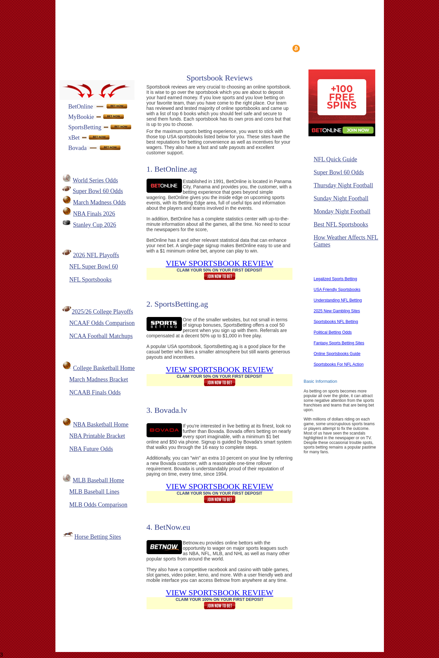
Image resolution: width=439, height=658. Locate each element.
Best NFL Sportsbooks (341, 224)
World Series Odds (95, 180)
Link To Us (203, 639)
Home (72, 48)
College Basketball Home (104, 368)
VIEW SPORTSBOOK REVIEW (219, 263)
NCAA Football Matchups (101, 336)
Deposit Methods (143, 48)
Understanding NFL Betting (338, 300)
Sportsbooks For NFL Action (339, 364)
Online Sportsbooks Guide (337, 353)
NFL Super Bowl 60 (93, 266)
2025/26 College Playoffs (102, 311)
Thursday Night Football (343, 185)
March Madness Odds (99, 202)
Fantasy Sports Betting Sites (339, 343)
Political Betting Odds (333, 332)
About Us (134, 639)
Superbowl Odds (84, 60)
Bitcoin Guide (311, 48)
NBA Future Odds (91, 449)
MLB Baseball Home (98, 480)
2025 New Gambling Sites (337, 311)
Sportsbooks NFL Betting (336, 321)
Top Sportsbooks (261, 48)
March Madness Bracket (98, 379)
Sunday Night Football (341, 198)
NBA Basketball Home (101, 424)
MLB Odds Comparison (98, 504)
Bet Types (186, 48)
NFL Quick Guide (335, 159)
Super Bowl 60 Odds (98, 191)
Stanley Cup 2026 (94, 224)
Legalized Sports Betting (335, 279)
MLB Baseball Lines (94, 491)
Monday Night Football (342, 211)
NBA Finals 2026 (94, 213)
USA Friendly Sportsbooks (337, 289)
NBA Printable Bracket (97, 436)
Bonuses (220, 48)
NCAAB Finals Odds (95, 392)
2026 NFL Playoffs (96, 255)
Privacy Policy (241, 639)
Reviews (102, 48)
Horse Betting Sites (97, 536)
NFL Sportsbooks (90, 279)
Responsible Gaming (292, 639)
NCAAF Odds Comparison (102, 323)
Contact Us (168, 639)
